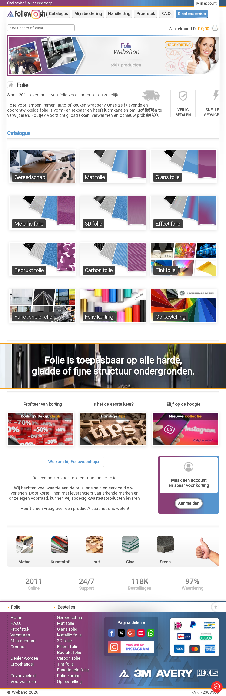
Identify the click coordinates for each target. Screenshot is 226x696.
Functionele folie (33, 317)
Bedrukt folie (29, 270)
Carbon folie (99, 270)
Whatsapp (44, 3)
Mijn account (23, 640)
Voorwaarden (23, 681)
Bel (29, 3)
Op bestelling (171, 317)
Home (16, 617)
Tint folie (165, 270)
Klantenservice (192, 13)
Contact (18, 646)
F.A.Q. (166, 13)
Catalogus (58, 13)
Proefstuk (145, 13)
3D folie (93, 224)
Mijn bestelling (88, 13)
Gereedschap (29, 177)
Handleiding (119, 13)
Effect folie (168, 224)
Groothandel (22, 664)
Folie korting (99, 317)
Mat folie (95, 177)
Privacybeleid (23, 675)
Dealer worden (24, 658)
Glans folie (167, 177)
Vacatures (20, 635)
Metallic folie (28, 224)
